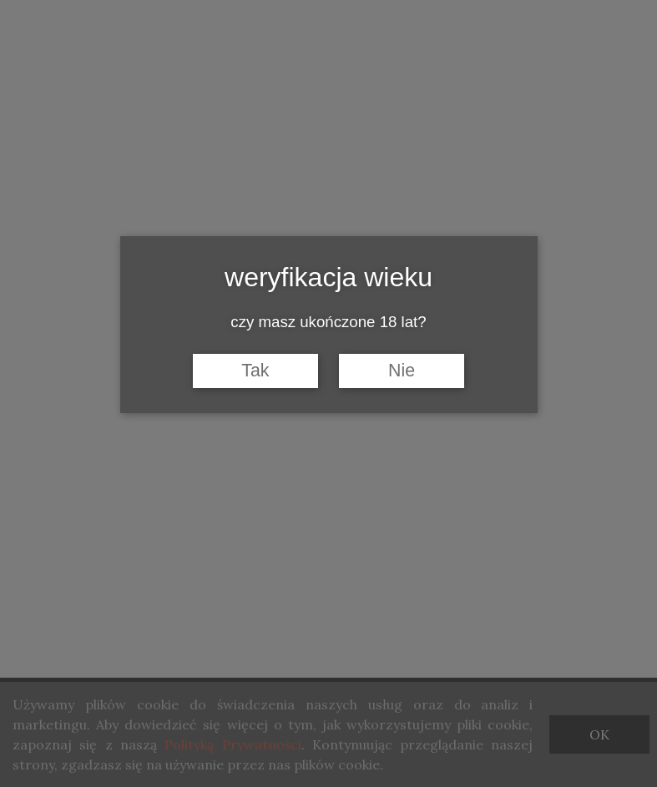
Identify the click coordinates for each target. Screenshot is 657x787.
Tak (255, 371)
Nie (401, 371)
